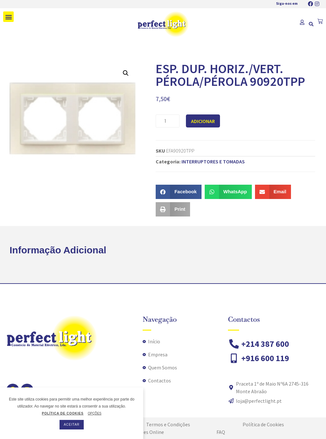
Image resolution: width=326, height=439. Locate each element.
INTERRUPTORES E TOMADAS (213, 161)
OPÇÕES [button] (95, 413)
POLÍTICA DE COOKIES (62, 413)
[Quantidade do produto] (168, 120)
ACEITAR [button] (72, 424)
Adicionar (203, 121)
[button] (8, 16)
